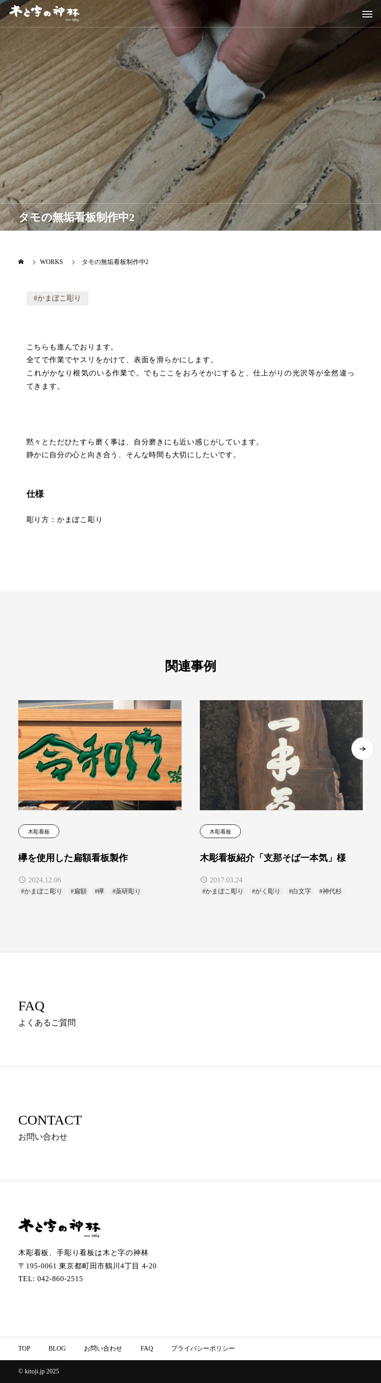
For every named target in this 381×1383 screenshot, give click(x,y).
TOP (24, 1348)
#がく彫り (266, 891)
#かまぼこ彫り (42, 891)
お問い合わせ (103, 1348)
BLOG (57, 1348)
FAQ (147, 1348)
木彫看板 (39, 832)
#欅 (99, 891)
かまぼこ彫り (59, 298)
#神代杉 (330, 891)
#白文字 (300, 891)
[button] (362, 756)
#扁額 (79, 891)
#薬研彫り (126, 891)
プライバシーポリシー (203, 1348)
